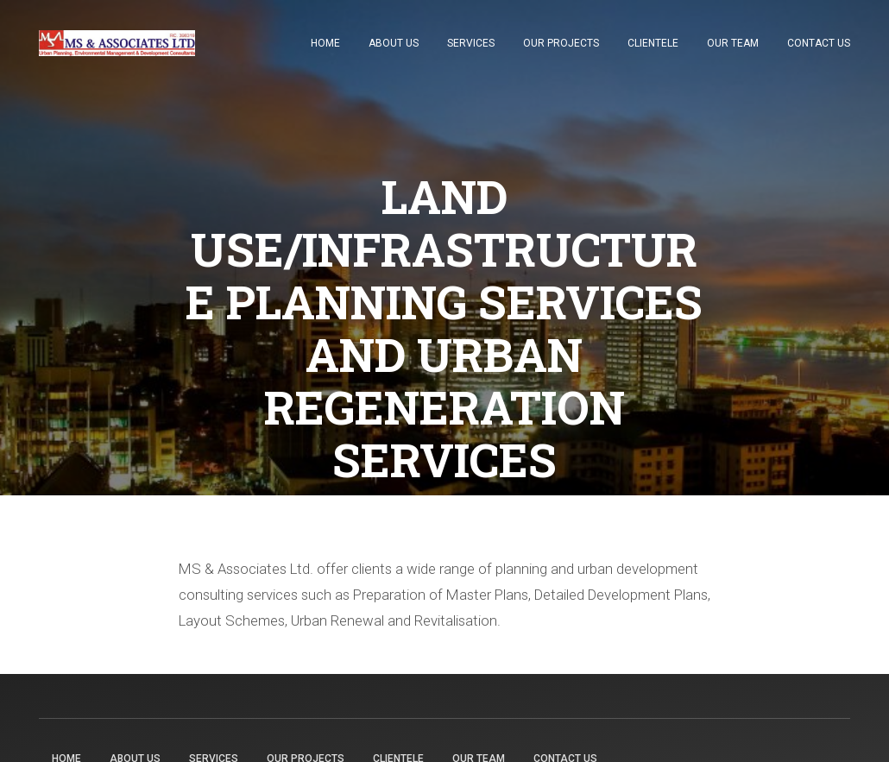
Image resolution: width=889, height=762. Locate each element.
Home (325, 43)
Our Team (733, 43)
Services (471, 43)
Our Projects (561, 43)
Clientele (652, 43)
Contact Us (818, 43)
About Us (394, 43)
